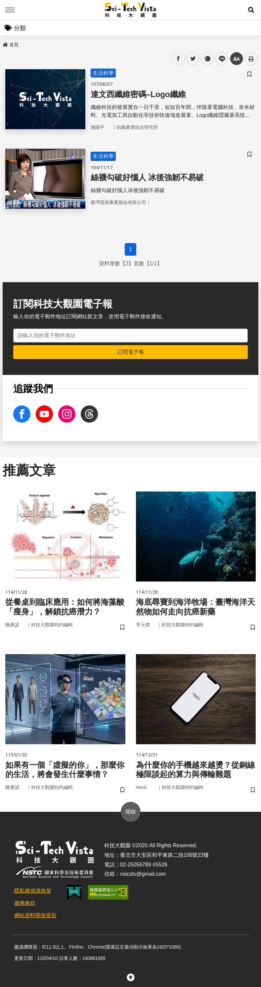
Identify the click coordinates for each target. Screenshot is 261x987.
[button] (251, 10)
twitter (193, 59)
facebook (178, 59)
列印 (251, 58)
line (220, 59)
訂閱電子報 (130, 352)
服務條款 (24, 903)
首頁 (11, 44)
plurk (207, 59)
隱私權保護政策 (32, 891)
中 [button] (236, 59)
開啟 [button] (130, 811)
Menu (10, 10)
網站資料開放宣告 (35, 915)
